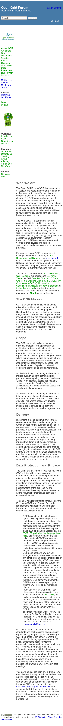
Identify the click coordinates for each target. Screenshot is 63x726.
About (33, 293)
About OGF (7, 48)
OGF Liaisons (23, 276)
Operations (6, 154)
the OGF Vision (51, 273)
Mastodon (6, 85)
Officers (54, 278)
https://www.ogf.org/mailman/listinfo (33, 687)
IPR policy (49, 595)
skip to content (54, 8)
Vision (4, 139)
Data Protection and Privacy (7, 70)
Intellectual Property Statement (43, 286)
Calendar (5, 63)
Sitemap (55, 21)
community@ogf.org (35, 624)
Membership (7, 65)
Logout (4, 105)
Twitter (4, 87)
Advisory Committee (6, 162)
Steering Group (5, 157)
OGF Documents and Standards (35, 256)
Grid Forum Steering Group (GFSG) (33, 281)
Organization (7, 141)
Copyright (5, 174)
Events (4, 60)
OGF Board (6, 151)
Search (32, 18)
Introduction (7, 136)
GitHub (4, 83)
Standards (6, 58)
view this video (53, 258)
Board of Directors (41, 278)
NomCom (5, 166)
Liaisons (5, 143)
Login (3, 102)
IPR (3, 176)
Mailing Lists (7, 80)
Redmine (5, 95)
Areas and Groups (6, 52)
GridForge (6, 97)
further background (25, 288)
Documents (6, 56)
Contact (5, 75)
